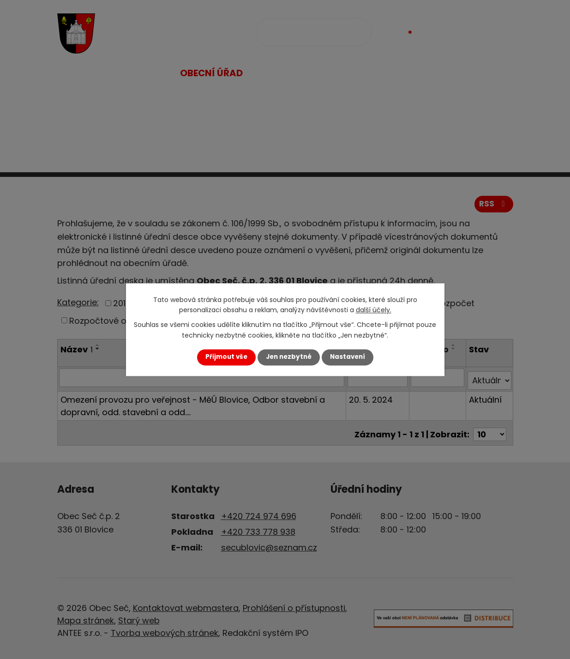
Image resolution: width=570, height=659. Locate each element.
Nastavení (347, 357)
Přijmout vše (226, 357)
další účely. (373, 309)
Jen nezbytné (289, 357)
